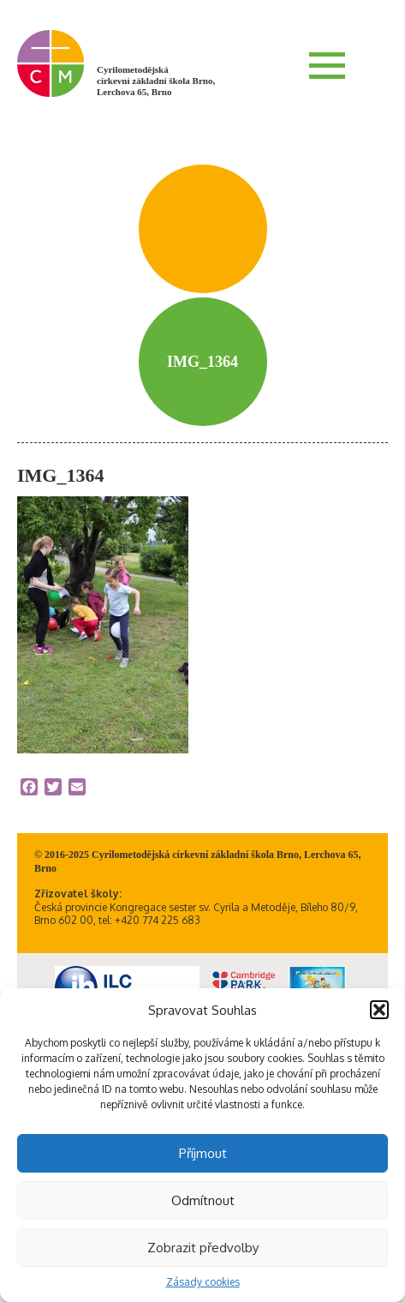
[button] (379, 1009)
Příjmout (203, 1153)
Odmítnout (203, 1200)
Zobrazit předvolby (203, 1247)
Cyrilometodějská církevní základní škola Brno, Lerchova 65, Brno (156, 80)
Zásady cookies (203, 1281)
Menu (327, 65)
